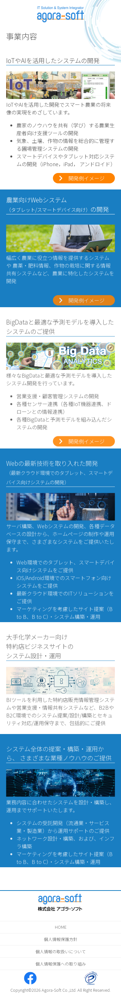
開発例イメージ (86, 178)
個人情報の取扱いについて (60, 951)
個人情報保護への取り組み (60, 964)
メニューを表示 (9, 9)
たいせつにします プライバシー (91, 978)
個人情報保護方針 (60, 939)
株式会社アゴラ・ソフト (60, 12)
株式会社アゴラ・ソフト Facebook (30, 978)
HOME (60, 927)
